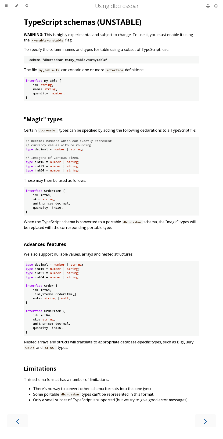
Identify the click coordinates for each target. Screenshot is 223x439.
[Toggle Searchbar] (27, 6)
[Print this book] (208, 5)
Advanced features (45, 244)
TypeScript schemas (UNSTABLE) (82, 22)
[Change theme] (16, 6)
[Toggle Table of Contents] (6, 6)
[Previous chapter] (17, 420)
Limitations (40, 368)
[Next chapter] (205, 420)
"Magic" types (43, 119)
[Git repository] (215, 5)
